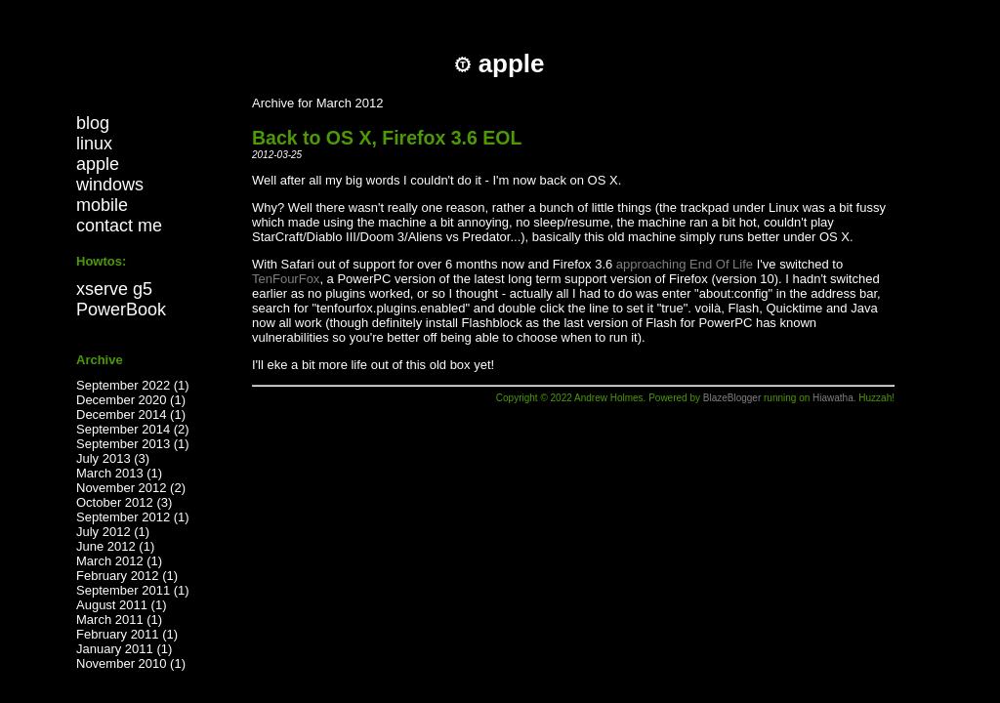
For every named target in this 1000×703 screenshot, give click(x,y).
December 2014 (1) (131, 414)
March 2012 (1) (119, 561)
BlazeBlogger (732, 398)
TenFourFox (285, 278)
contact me (119, 225)
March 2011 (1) (119, 619)
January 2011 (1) (124, 648)
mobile (102, 205)
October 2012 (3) (124, 502)
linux (94, 143)
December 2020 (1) (131, 400)
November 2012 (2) (131, 487)
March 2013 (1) (119, 473)
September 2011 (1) (132, 590)
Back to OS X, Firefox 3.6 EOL (386, 137)
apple (97, 164)
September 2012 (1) (132, 517)
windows (110, 184)
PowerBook (121, 309)
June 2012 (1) (115, 546)
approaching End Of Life (684, 264)
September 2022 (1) (132, 385)
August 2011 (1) (121, 605)
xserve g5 (114, 289)
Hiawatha (833, 398)
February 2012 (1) (127, 575)
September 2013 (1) (132, 443)
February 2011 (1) (127, 634)
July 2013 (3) (112, 458)
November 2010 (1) (131, 663)
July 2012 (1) (112, 531)
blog (92, 123)
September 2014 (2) (132, 429)
